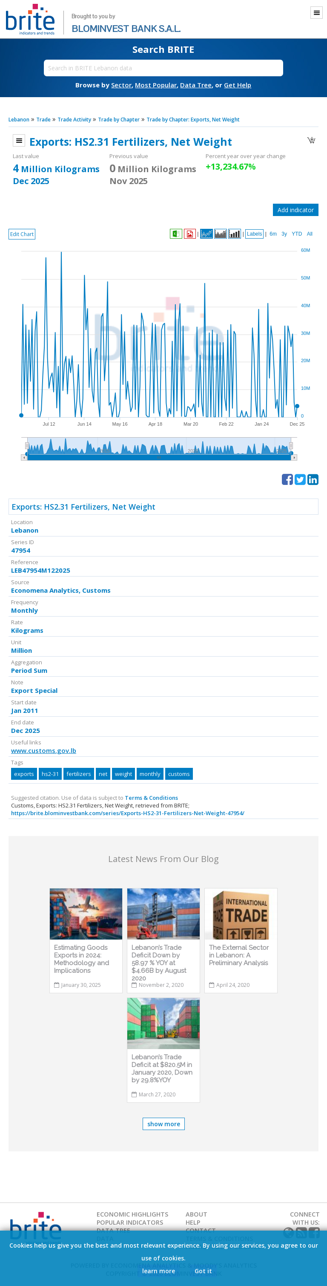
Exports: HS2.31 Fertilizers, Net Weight (83, 507)
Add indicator (296, 210)
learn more (158, 1271)
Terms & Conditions (151, 798)
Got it (203, 1271)
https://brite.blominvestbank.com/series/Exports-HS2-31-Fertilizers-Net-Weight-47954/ (127, 813)
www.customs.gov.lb (43, 750)
